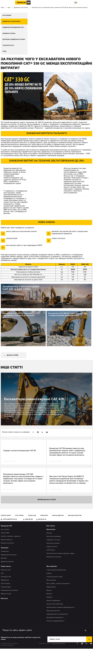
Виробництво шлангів (53, 557)
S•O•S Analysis (5, 584)
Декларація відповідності (54, 618)
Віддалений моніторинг (9, 555)
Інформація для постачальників (57, 614)
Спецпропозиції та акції (54, 577)
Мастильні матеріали (53, 537)
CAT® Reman (50, 550)
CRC (2, 574)
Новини (49, 574)
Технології (4, 548)
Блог (9, 7)
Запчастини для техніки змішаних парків (60, 554)
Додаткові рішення (7, 562)
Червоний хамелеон (58, 644)
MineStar (4, 558)
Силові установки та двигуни (10, 536)
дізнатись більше (9, 461)
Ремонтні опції (6, 570)
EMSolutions (5, 580)
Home (2, 7)
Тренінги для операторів (54, 604)
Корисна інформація (53, 601)
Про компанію (51, 567)
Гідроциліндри (6, 587)
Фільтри (49, 533)
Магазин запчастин (74, 516)
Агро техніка (19, 516)
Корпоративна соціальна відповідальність (60, 608)
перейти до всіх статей (47, 500)
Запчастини (50, 530)
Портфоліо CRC (6, 577)
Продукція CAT (6, 526)
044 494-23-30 (42, 519)
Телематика (5, 552)
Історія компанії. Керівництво (56, 570)
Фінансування (51, 580)
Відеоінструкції (6, 594)
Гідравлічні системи (53, 540)
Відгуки (48, 591)
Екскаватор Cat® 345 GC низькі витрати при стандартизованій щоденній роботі (67, 315)
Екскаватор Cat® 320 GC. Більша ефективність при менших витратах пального (18, 316)
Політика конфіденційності (55, 621)
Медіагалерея (51, 587)
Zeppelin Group (6, 516)
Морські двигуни (58, 516)
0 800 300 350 (29, 519)
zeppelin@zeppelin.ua (10, 519)
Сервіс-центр (6, 567)
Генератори (44, 516)
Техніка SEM (32, 516)
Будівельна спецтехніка (21, 7)
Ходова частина (51, 547)
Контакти (4, 599)
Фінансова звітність (53, 611)
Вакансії (49, 594)
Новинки (49, 597)
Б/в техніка (50, 526)
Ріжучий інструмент (53, 543)
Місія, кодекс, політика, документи (58, 584)
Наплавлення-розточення (9, 591)
